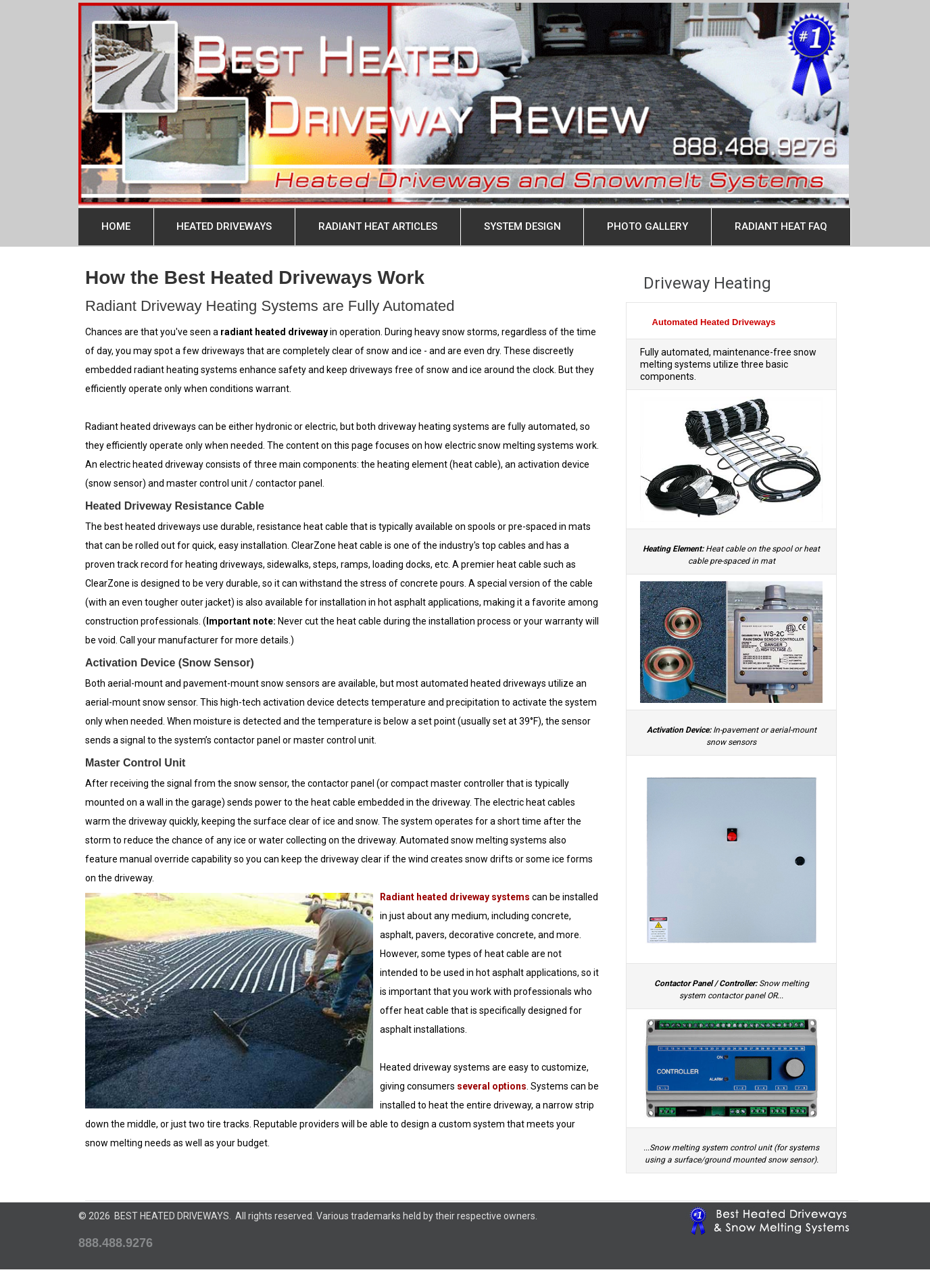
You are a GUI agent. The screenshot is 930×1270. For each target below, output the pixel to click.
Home (115, 226)
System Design (522, 226)
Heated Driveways (224, 226)
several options (492, 1086)
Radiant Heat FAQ (781, 226)
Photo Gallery (647, 226)
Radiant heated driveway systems (455, 897)
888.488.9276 (115, 1243)
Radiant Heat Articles (377, 226)
